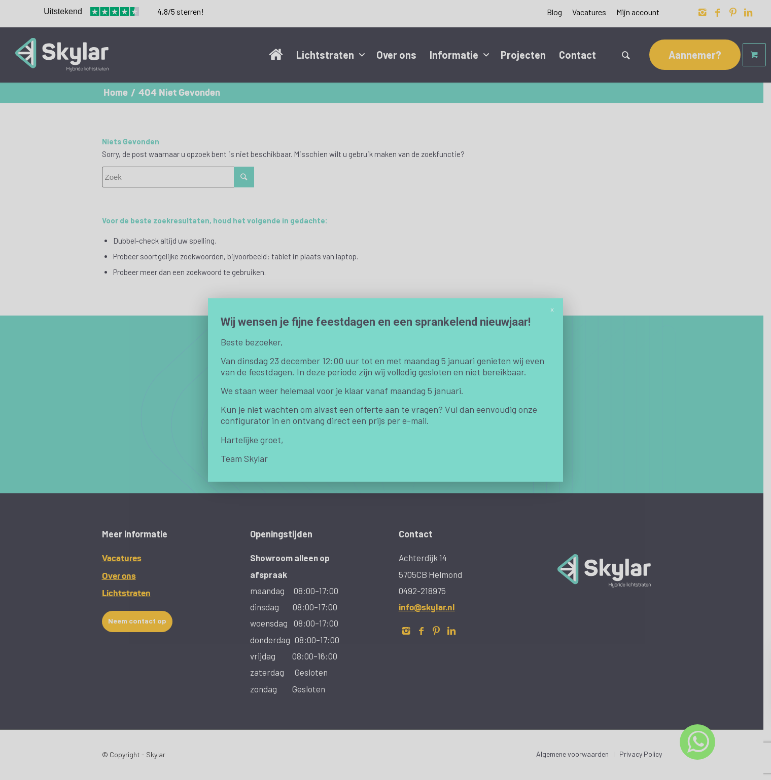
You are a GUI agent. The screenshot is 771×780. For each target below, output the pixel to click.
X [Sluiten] (552, 309)
